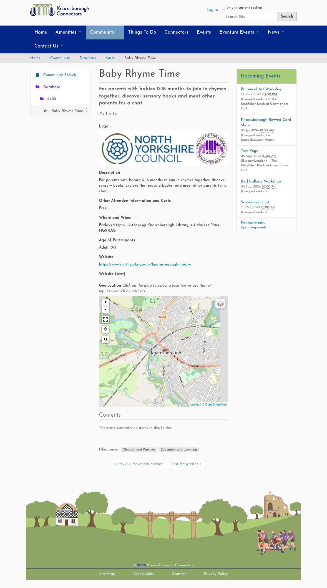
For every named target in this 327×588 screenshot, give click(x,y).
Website (106, 257)
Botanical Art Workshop (262, 89)
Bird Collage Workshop (261, 181)
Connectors (176, 32)
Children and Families (139, 449)
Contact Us (46, 46)
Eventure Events (236, 32)
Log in (212, 10)
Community (102, 32)
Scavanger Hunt (255, 202)
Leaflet (195, 404)
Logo (104, 126)
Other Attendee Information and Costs (135, 201)
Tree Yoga (250, 151)
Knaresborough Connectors (170, 565)
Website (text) (112, 274)
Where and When (115, 218)
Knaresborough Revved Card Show (266, 122)
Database (88, 58)
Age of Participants (117, 240)
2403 (110, 58)
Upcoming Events (261, 76)
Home (40, 32)
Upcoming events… (254, 227)
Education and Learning (178, 449)
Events (204, 32)
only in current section (244, 7)
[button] (82, 32)
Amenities (66, 32)
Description (109, 173)
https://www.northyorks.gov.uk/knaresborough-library (145, 264)
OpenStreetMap (216, 404)
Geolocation (156, 288)
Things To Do (142, 32)
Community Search (59, 75)
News (273, 32)
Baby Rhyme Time (66, 111)
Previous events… (253, 222)
